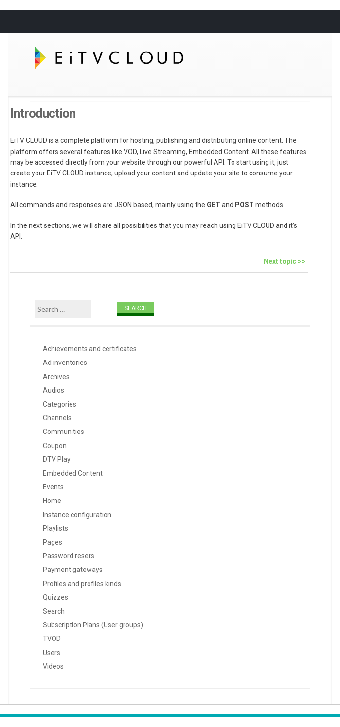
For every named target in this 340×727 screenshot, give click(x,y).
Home (52, 500)
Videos (53, 666)
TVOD (52, 638)
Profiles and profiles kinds (82, 584)
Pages (52, 542)
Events (53, 487)
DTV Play (57, 459)
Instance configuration (77, 515)
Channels (57, 418)
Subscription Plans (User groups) (93, 625)
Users (51, 653)
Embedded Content (73, 473)
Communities (63, 431)
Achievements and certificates (90, 349)
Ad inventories (65, 362)
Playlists (55, 528)
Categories (59, 404)
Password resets (68, 556)
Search (54, 611)
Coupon (55, 446)
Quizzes (55, 597)
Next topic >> (284, 261)
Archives (56, 377)
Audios (53, 390)
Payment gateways (73, 569)
